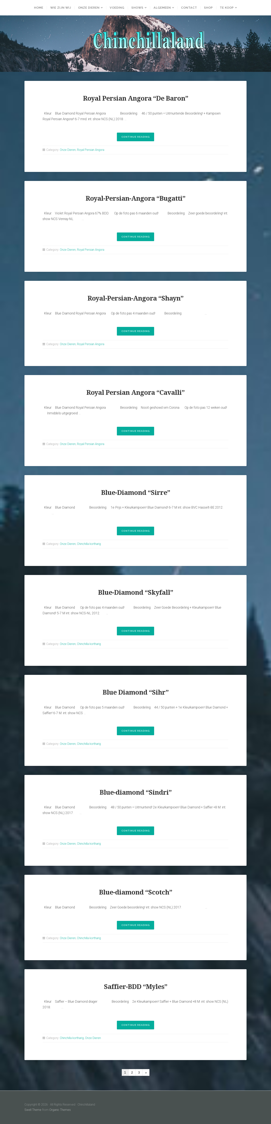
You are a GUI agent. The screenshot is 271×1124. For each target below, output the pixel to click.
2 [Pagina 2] (132, 1072)
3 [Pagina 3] (139, 1072)
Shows (137, 8)
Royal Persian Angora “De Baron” (135, 98)
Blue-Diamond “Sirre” (135, 492)
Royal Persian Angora (91, 150)
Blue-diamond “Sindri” (135, 792)
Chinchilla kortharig (89, 544)
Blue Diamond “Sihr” (135, 692)
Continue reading (137, 137)
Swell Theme (32, 1110)
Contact (189, 7)
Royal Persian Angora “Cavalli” (135, 392)
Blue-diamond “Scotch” (135, 892)
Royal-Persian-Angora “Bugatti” (135, 198)
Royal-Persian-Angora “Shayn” (135, 298)
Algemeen (162, 8)
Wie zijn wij (60, 7)
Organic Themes (60, 1110)
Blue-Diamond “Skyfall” (135, 592)
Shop (208, 7)
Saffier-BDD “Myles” (135, 986)
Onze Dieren (89, 8)
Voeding (117, 7)
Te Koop (227, 8)
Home (38, 7)
